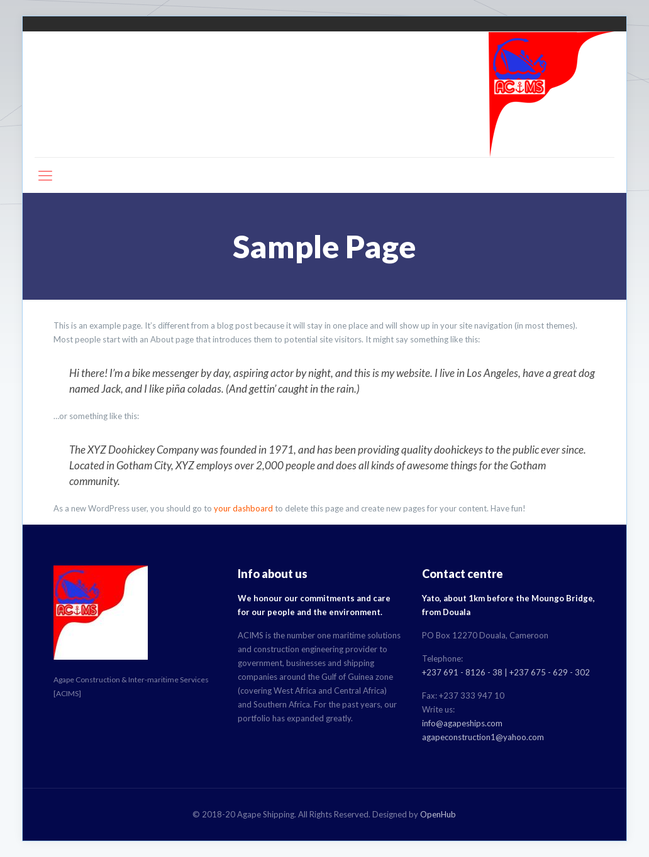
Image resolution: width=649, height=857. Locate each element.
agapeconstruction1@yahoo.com (483, 737)
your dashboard (243, 508)
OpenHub (438, 814)
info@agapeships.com (462, 723)
